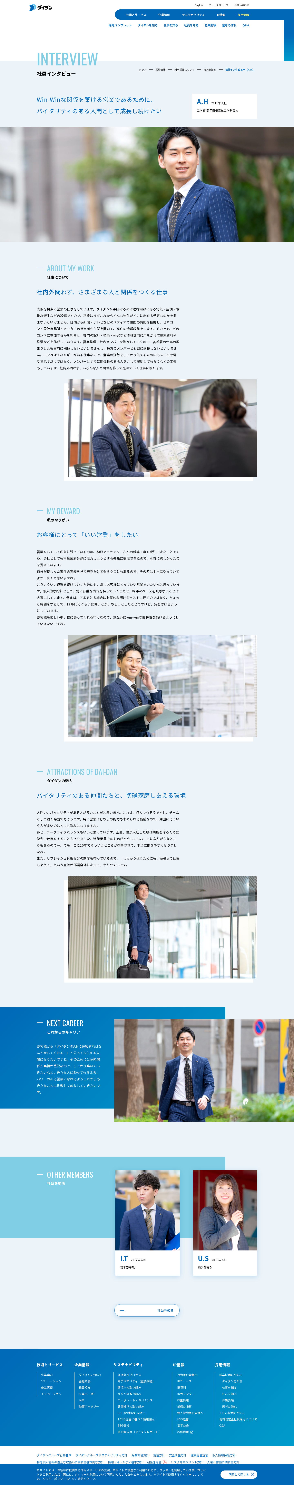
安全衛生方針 (178, 1455)
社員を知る (191, 25)
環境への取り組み (129, 1387)
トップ (142, 69)
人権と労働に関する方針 (223, 1462)
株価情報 (183, 1432)
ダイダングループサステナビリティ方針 (102, 1455)
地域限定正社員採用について (238, 1419)
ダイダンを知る (148, 25)
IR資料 (181, 1387)
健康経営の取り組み (131, 1406)
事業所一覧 (86, 1394)
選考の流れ (229, 25)
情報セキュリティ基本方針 (125, 1462)
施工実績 (47, 1387)
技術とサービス (136, 15)
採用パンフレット (120, 25)
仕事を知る (171, 25)
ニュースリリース (218, 5)
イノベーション (51, 1394)
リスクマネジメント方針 (187, 1462)
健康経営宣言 (199, 1455)
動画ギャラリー (89, 1406)
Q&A (246, 25)
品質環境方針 (140, 1455)
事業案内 (47, 1375)
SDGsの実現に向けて (132, 1413)
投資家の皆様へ (187, 1375)
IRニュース (184, 1381)
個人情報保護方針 (224, 1455)
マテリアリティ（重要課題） (136, 1381)
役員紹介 (84, 1387)
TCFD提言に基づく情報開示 (136, 1419)
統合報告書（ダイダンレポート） (139, 1432)
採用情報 (243, 15)
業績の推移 (184, 1406)
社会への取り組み (129, 1394)
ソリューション (51, 1381)
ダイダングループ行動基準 (54, 1455)
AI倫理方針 (154, 1462)
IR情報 (221, 15)
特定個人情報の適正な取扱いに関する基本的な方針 (70, 1462)
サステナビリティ (193, 15)
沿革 (82, 1400)
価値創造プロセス (129, 1375)
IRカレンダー (186, 1394)
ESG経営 (183, 1419)
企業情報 (164, 15)
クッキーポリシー (54, 1479)
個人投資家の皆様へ (190, 1413)
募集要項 (210, 25)
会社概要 (84, 1381)
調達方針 (159, 1455)
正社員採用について (232, 1413)
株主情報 (183, 1400)
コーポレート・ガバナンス (135, 1400)
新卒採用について (185, 69)
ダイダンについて (90, 1375)
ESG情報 (123, 1425)
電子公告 (183, 1425)
